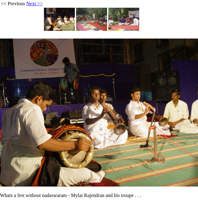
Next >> (34, 3)
